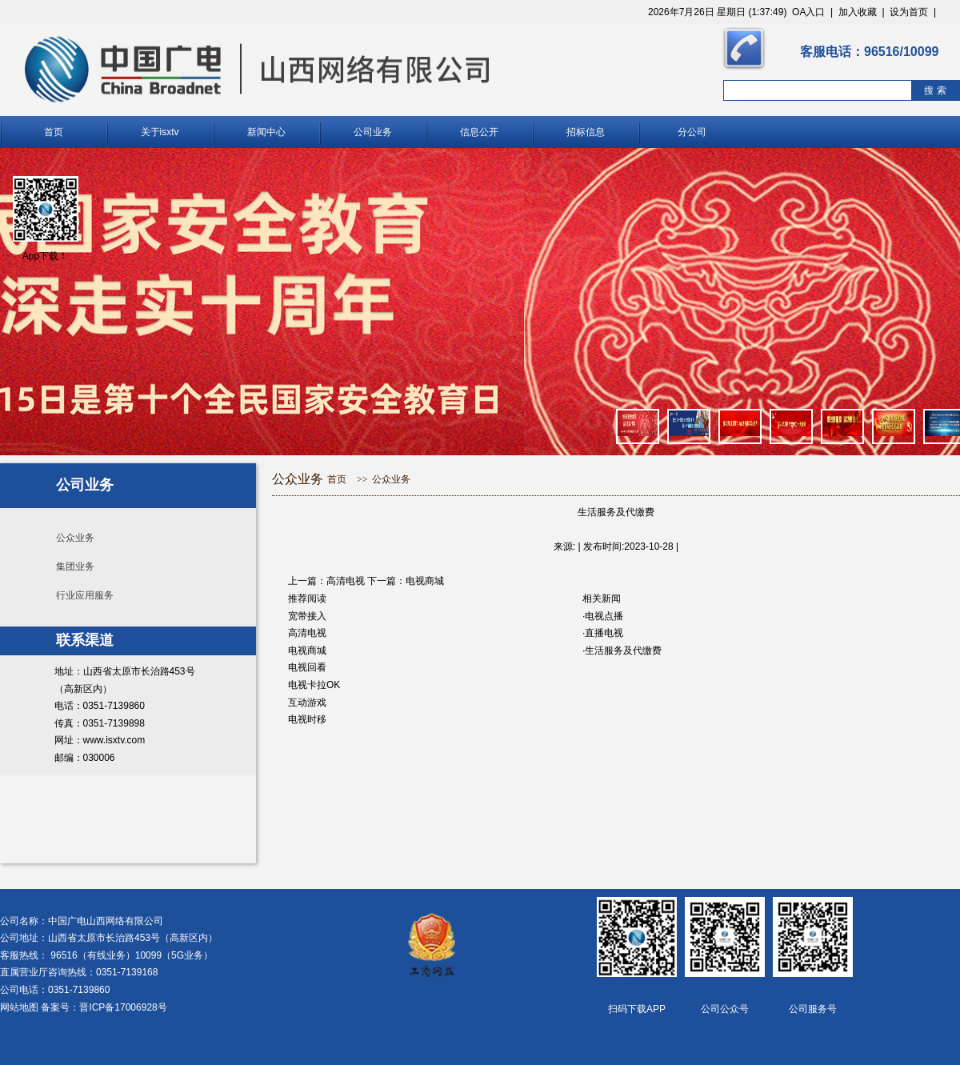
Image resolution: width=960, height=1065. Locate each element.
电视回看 (307, 667)
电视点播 (604, 616)
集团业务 (75, 566)
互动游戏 (307, 702)
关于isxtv (160, 132)
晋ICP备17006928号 (122, 1007)
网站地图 (19, 1007)
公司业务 (373, 132)
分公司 (692, 132)
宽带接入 (307, 616)
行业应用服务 (85, 595)
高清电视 (345, 581)
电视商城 (425, 581)
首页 (53, 132)
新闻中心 (266, 132)
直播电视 (604, 633)
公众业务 (75, 537)
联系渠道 (85, 640)
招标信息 (585, 132)
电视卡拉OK (314, 685)
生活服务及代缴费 (623, 650)
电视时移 (307, 719)
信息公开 (479, 132)
